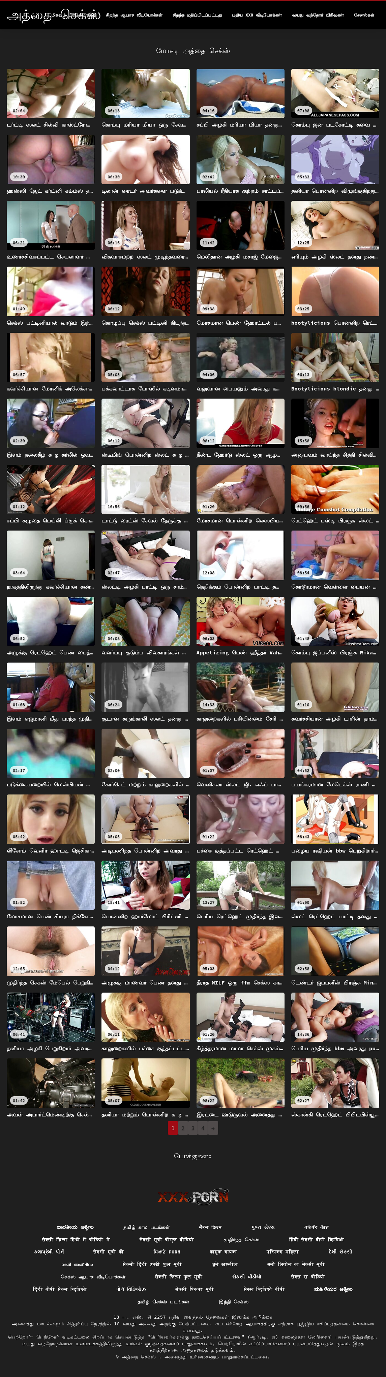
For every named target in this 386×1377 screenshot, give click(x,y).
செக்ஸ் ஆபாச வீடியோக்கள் (93, 1277)
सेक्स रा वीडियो (308, 1277)
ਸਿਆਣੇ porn (167, 1252)
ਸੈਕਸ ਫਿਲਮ (210, 1227)
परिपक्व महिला (283, 1252)
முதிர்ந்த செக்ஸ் (242, 1240)
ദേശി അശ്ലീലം (77, 1264)
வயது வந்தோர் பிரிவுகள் (318, 15)
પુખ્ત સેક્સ (263, 1227)
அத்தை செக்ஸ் (140, 1357)
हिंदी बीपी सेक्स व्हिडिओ (59, 1289)
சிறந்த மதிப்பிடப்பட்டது (197, 15)
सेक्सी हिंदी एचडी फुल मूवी (152, 1264)
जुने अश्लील (225, 1264)
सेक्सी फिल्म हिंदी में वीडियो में (76, 1240)
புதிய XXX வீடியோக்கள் (257, 15)
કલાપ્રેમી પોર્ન (49, 1252)
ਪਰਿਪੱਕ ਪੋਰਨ (316, 1227)
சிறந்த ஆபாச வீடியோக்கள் (134, 15)
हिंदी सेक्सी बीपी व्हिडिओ (316, 1240)
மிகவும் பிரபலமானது (73, 15)
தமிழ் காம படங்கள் (146, 1227)
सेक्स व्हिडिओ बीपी (264, 1289)
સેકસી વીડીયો (247, 1277)
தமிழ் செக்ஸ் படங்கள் (163, 1302)
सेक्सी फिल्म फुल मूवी (179, 1277)
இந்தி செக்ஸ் (233, 1302)
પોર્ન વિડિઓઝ (131, 1289)
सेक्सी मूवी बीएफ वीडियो (167, 1240)
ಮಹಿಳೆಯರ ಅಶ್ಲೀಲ (333, 1289)
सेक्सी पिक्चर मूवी (194, 1289)
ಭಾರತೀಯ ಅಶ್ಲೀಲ (75, 1227)
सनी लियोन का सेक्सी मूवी (296, 1264)
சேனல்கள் (364, 15)
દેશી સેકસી (340, 1252)
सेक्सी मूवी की (108, 1252)
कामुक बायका (223, 1252)
